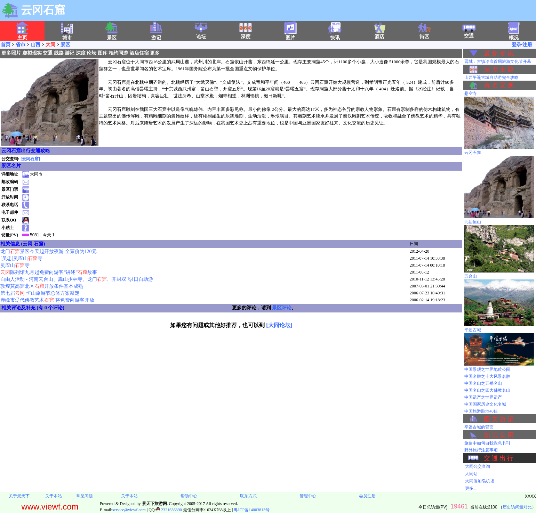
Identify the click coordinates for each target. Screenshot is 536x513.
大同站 (471, 473)
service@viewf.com (129, 509)
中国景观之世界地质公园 (487, 369)
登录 (516, 44)
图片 (290, 35)
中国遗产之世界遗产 (483, 397)
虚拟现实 (32, 53)
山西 (35, 44)
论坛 (201, 34)
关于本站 (53, 496)
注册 (527, 44)
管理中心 (307, 496)
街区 (424, 34)
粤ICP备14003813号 (252, 509)
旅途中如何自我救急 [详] (487, 443)
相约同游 (118, 53)
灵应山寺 (15, 265)
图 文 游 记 (499, 419)
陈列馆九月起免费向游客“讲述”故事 (48, 272)
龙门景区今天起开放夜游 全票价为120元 (48, 251)
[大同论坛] (279, 325)
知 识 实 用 (499, 435)
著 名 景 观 (499, 85)
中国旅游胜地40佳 (481, 411)
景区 (65, 44)
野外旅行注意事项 (481, 450)
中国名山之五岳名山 (483, 383)
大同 (50, 44)
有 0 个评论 (50, 307)
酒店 (379, 34)
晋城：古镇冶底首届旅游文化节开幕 (497, 61)
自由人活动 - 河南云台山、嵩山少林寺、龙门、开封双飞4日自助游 (76, 279)
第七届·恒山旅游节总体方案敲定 (40, 293)
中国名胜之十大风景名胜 (487, 376)
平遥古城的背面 (479, 427)
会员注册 (367, 496)
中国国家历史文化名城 (485, 404)
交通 (469, 34)
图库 (102, 53)
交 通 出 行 (499, 458)
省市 (20, 44)
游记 (69, 53)
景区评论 (281, 307)
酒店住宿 (139, 53)
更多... (471, 488)
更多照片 (11, 53)
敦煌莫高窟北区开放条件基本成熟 (41, 286)
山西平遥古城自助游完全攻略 (491, 77)
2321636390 (169, 509)
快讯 (335, 35)
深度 (246, 34)
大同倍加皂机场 (479, 481)
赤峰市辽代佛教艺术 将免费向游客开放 (47, 300)
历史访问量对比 (517, 507)
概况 (514, 35)
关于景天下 (19, 496)
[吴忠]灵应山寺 (21, 258)
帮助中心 (189, 496)
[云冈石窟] (30, 158)
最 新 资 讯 (499, 53)
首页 (5, 44)
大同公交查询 (477, 466)
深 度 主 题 (499, 69)
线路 (59, 53)
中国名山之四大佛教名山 (487, 390)
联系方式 (248, 496)
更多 (155, 53)
